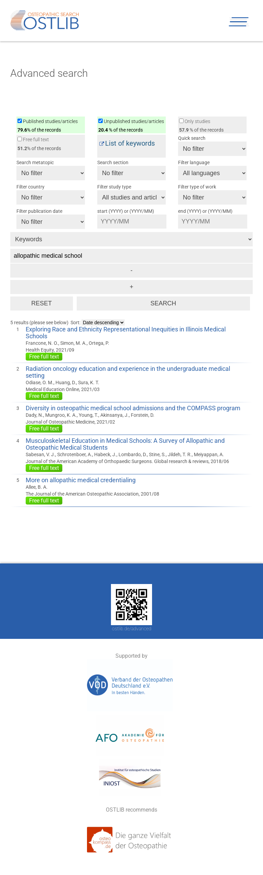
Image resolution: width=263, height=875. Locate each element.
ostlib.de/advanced (131, 628)
